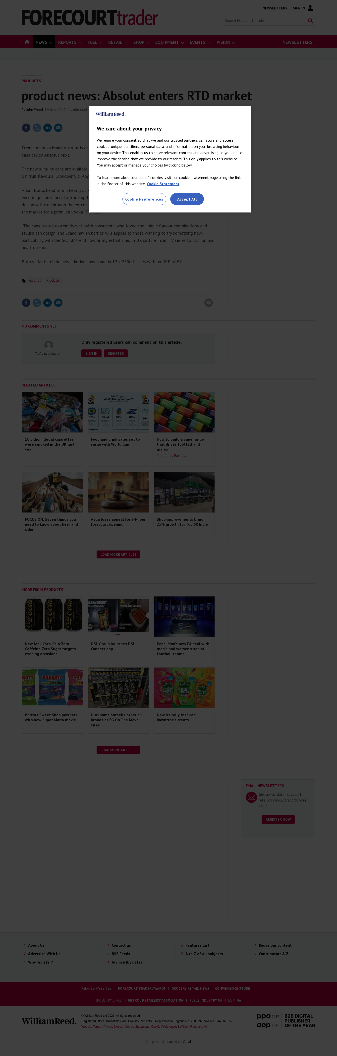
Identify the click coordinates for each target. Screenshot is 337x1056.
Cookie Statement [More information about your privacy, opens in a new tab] (163, 183)
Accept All (187, 199)
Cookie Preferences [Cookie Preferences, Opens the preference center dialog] (144, 199)
